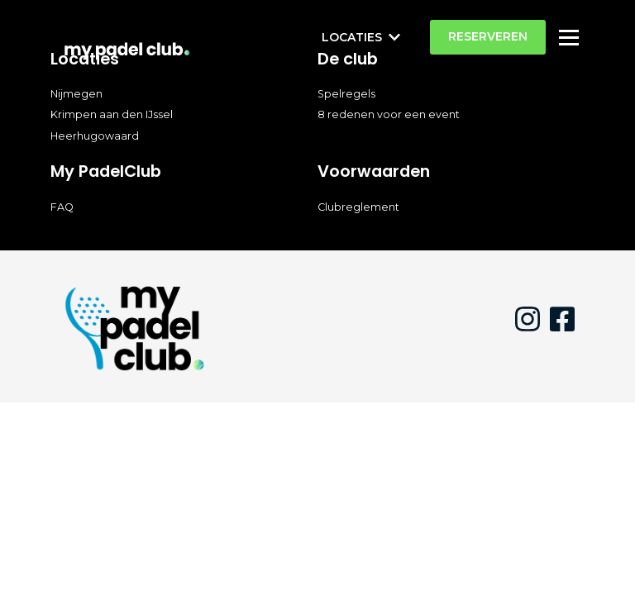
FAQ (62, 207)
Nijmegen (76, 94)
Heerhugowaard (94, 136)
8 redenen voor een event (389, 114)
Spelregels (346, 94)
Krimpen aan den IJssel (111, 114)
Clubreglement (358, 207)
